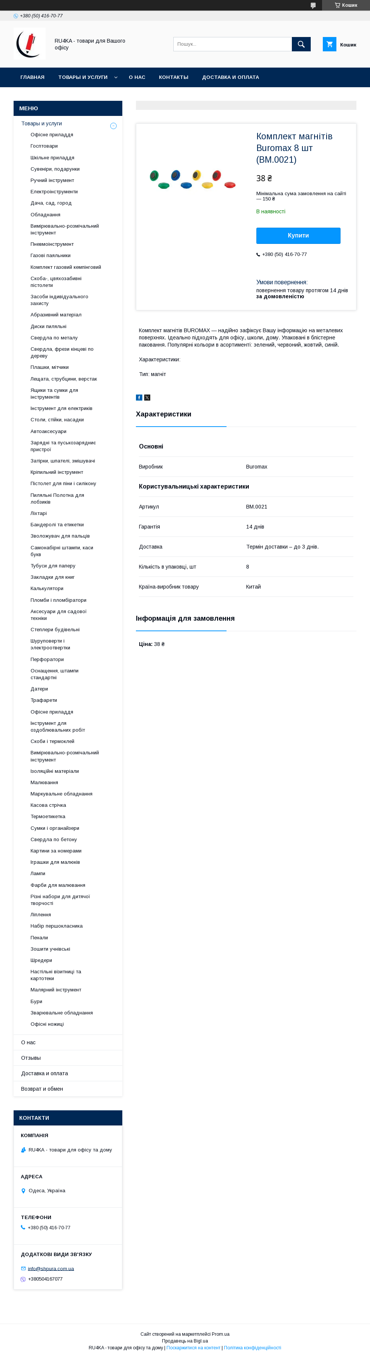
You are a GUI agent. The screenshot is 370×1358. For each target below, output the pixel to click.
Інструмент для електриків (61, 408)
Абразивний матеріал (56, 315)
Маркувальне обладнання (61, 794)
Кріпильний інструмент (57, 472)
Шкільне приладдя (52, 157)
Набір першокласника (57, 926)
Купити (298, 235)
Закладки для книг (53, 577)
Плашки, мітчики (50, 367)
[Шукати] (301, 44)
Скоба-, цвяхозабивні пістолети (56, 282)
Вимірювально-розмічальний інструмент (65, 229)
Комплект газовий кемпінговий (66, 267)
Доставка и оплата (230, 77)
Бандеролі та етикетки (57, 524)
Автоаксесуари (48, 431)
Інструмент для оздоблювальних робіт (58, 726)
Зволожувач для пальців (60, 536)
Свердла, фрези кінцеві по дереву (62, 352)
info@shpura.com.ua (51, 1268)
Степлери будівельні (55, 629)
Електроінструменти (54, 191)
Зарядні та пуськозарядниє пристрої (63, 446)
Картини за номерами (56, 851)
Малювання (44, 782)
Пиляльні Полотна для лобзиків (57, 498)
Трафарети (44, 700)
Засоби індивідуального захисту (59, 300)
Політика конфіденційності (252, 1347)
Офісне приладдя (52, 134)
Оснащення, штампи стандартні (55, 674)
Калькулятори (47, 588)
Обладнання (45, 214)
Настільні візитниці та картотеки (56, 975)
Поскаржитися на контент (193, 1347)
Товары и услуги (83, 77)
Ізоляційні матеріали (55, 771)
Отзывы (31, 1058)
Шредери (41, 960)
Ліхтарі (39, 513)
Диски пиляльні (48, 326)
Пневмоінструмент (52, 244)
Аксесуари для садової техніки (59, 615)
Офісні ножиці (47, 1024)
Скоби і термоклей (52, 741)
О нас (137, 77)
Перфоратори (47, 659)
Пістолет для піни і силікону (63, 483)
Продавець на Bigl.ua (185, 1341)
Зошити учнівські (50, 949)
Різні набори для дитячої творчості (60, 900)
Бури (36, 1001)
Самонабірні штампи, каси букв (62, 551)
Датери (39, 689)
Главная (32, 77)
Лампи (38, 873)
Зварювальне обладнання (62, 1013)
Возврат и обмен (42, 1089)
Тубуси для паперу (53, 566)
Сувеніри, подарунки (55, 169)
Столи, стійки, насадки (57, 419)
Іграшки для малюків (55, 862)
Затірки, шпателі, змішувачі (63, 461)
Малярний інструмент (56, 990)
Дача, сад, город (51, 203)
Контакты (173, 77)
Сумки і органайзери (55, 828)
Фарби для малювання (58, 885)
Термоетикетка (48, 816)
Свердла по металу (54, 338)
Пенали (39, 937)
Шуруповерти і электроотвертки (50, 644)
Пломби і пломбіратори (58, 600)
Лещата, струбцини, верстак (64, 379)
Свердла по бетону (54, 839)
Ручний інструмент (52, 180)
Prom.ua (221, 1334)
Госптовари (44, 146)
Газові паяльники (51, 255)
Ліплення (41, 914)
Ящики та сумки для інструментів (54, 393)
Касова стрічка (48, 805)
